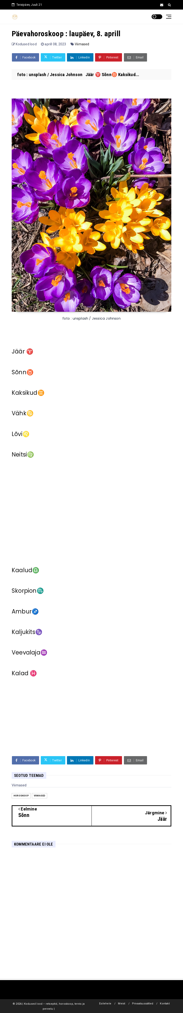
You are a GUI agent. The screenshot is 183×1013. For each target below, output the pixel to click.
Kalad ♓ (24, 673)
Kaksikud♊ (28, 393)
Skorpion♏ (28, 591)
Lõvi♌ (21, 434)
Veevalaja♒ (29, 652)
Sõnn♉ (23, 372)
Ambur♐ (25, 611)
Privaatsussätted (142, 1003)
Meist (121, 1003)
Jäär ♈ (22, 351)
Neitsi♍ (23, 454)
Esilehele (105, 1003)
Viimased (82, 44)
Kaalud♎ (25, 570)
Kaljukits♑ (27, 632)
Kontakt (164, 1003)
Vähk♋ (23, 413)
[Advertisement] (91, 511)
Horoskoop (21, 795)
